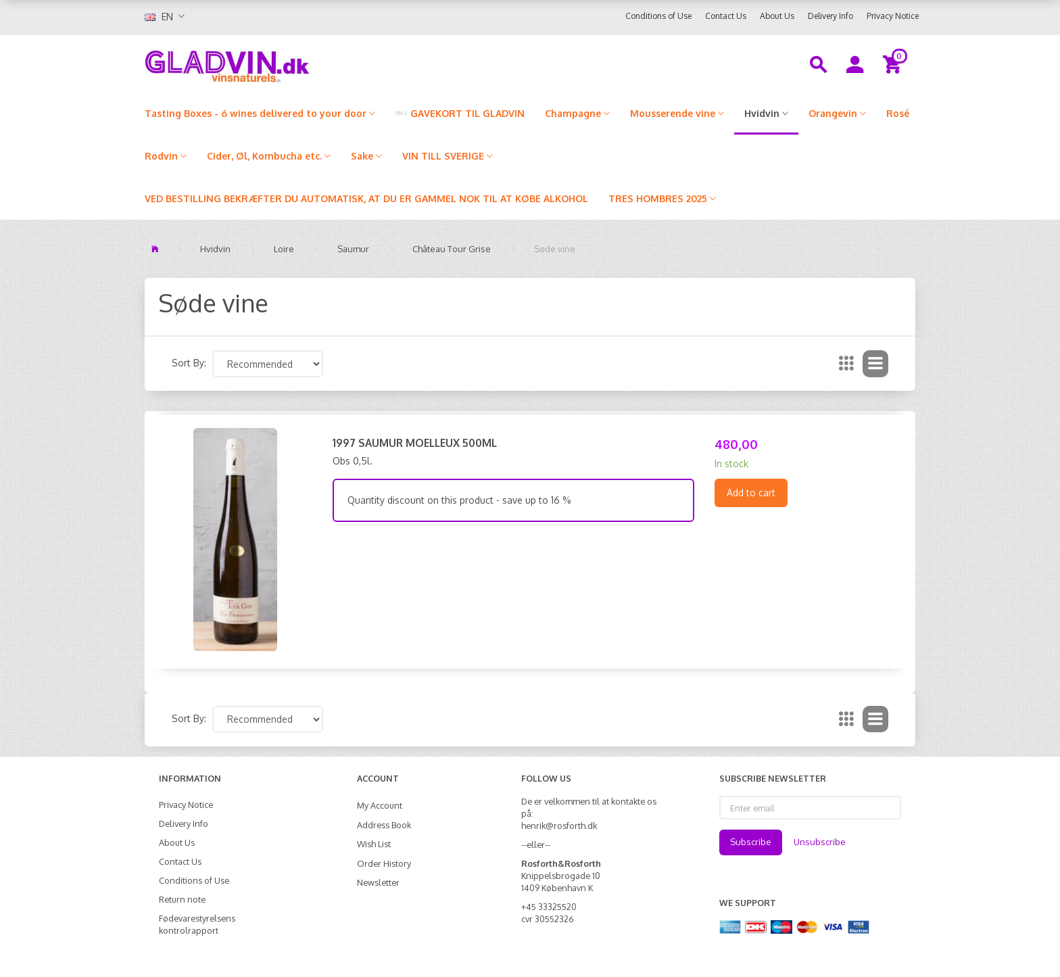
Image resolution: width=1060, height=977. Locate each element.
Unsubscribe (820, 841)
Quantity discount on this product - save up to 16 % (459, 500)
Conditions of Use (658, 16)
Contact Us (725, 16)
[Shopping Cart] (894, 63)
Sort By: (189, 362)
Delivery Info (830, 16)
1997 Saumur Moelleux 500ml (415, 443)
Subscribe (750, 841)
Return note (182, 899)
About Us (777, 16)
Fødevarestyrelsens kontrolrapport (197, 924)
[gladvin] (283, 63)
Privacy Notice (893, 16)
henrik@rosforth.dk (559, 825)
